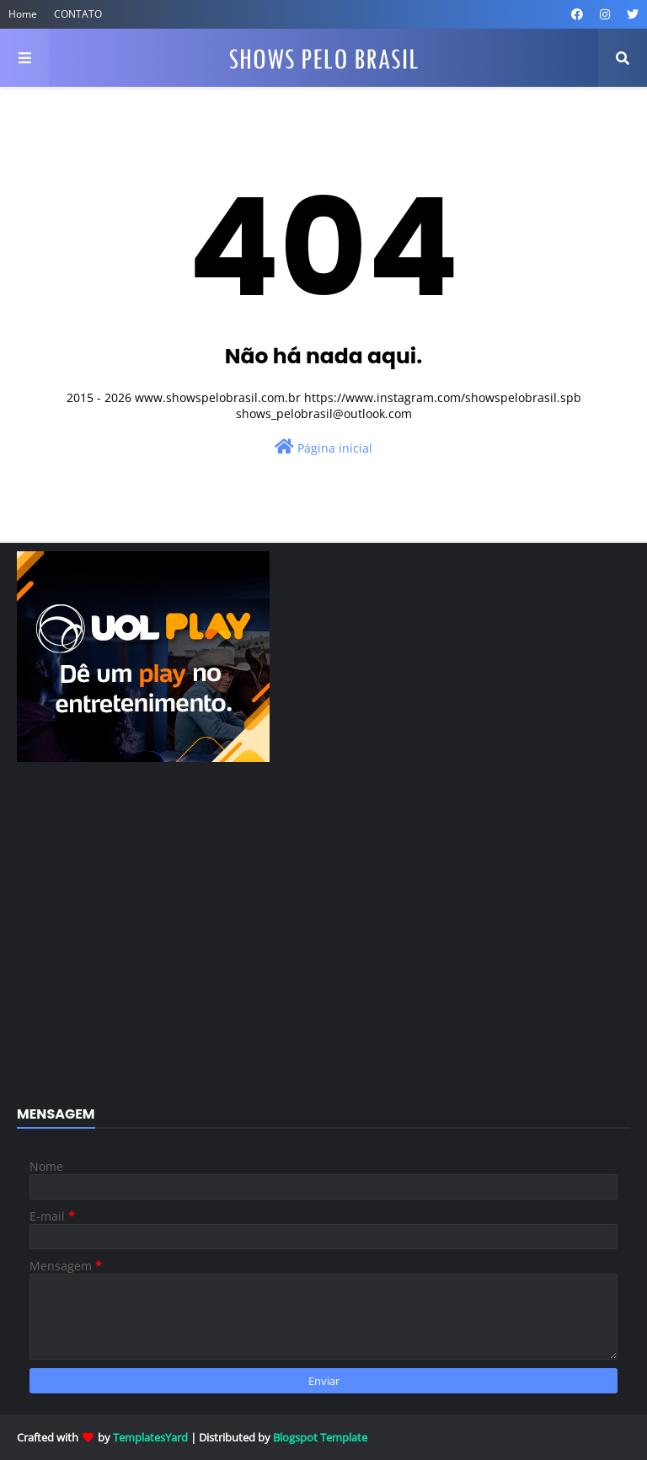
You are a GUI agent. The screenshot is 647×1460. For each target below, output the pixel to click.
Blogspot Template (320, 1437)
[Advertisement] (323, 943)
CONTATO (78, 14)
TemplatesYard (150, 1437)
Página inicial (323, 447)
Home (22, 14)
